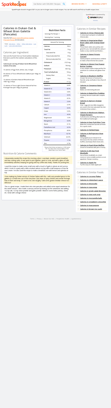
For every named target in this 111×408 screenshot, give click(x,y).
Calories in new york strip (90, 194)
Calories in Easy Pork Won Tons (92, 122)
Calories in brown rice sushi (91, 209)
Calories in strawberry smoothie (93, 202)
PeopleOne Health (62, 219)
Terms (32, 219)
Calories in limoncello (88, 184)
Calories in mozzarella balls (91, 198)
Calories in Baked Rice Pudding (92, 93)
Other (18, 44)
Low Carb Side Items (15, 46)
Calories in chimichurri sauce (91, 180)
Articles (95, 20)
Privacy (39, 219)
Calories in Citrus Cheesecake (92, 33)
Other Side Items (27, 44)
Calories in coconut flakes (90, 176)
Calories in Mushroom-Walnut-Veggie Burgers (92, 113)
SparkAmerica (76, 219)
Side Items (12, 44)
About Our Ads (49, 219)
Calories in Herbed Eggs (89, 130)
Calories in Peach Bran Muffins (92, 145)
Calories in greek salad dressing (93, 191)
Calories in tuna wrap (88, 187)
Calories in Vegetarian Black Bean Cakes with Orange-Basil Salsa (92, 42)
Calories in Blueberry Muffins (91, 76)
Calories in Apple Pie (88, 162)
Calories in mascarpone (89, 205)
